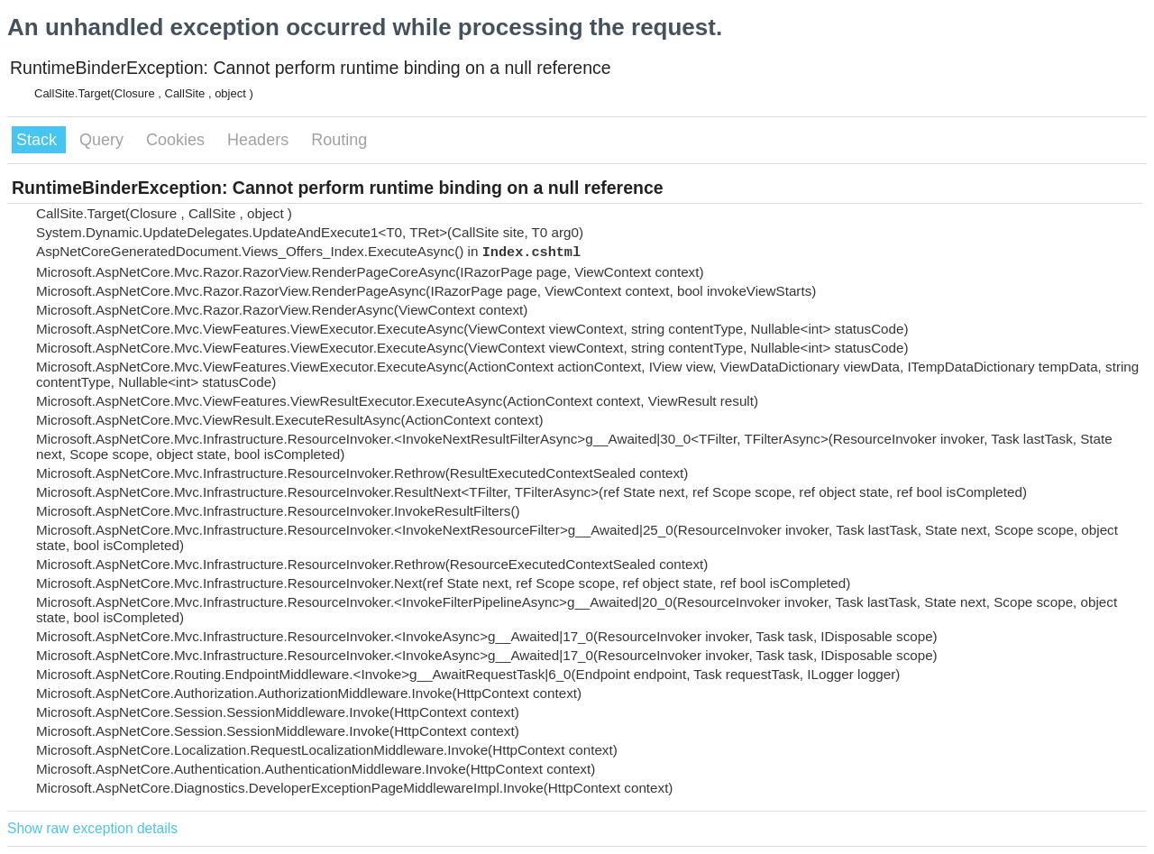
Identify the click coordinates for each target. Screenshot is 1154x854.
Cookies (177, 140)
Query (103, 140)
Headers (260, 140)
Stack (38, 140)
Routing (339, 140)
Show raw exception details (92, 828)
